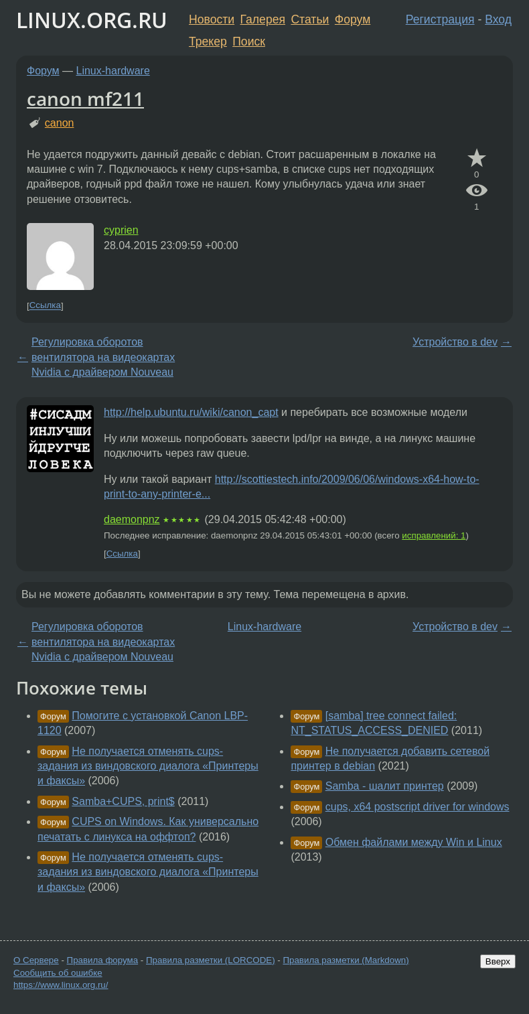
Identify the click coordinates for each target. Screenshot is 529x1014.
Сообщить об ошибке (57, 973)
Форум (352, 19)
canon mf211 (85, 98)
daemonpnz (132, 519)
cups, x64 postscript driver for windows (417, 806)
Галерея (262, 19)
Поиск (248, 41)
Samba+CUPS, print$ (123, 801)
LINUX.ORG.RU (91, 19)
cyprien (121, 230)
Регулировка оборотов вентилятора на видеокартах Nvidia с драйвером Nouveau (103, 357)
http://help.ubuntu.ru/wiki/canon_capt (191, 412)
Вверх (497, 961)
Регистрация (440, 19)
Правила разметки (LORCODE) (210, 960)
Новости (211, 19)
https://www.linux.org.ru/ (60, 985)
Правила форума (103, 960)
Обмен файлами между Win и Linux (413, 842)
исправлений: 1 (433, 535)
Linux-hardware (113, 70)
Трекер (208, 41)
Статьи (310, 19)
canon (59, 123)
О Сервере (36, 960)
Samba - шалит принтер (384, 786)
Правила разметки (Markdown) (345, 960)
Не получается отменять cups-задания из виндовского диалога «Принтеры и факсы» (147, 766)
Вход (498, 19)
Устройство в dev (455, 342)
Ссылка (45, 306)
